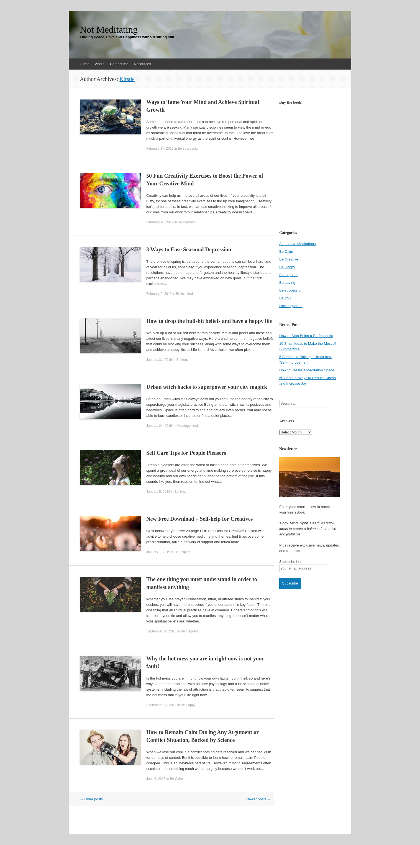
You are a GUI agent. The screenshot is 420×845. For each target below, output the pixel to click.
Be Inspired (186, 222)
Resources (142, 64)
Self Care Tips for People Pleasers (186, 453)
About (99, 64)
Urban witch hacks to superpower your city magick (206, 387)
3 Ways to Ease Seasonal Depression (188, 249)
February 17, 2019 (159, 148)
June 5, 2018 (155, 779)
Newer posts (258, 799)
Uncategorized (187, 426)
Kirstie (126, 79)
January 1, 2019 (158, 552)
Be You (181, 360)
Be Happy (188, 705)
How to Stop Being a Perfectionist (306, 336)
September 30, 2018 (161, 631)
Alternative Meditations (297, 244)
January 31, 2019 (159, 360)
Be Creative (288, 259)
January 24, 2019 (159, 426)
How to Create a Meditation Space (306, 370)
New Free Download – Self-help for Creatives (199, 519)
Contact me (119, 64)
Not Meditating (109, 29)
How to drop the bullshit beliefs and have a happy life (209, 321)
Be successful (188, 148)
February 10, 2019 (159, 222)
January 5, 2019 (158, 492)
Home (84, 64)
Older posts (91, 799)
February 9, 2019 (158, 294)
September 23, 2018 (161, 705)
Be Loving (287, 282)
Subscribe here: (291, 562)
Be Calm (176, 779)
